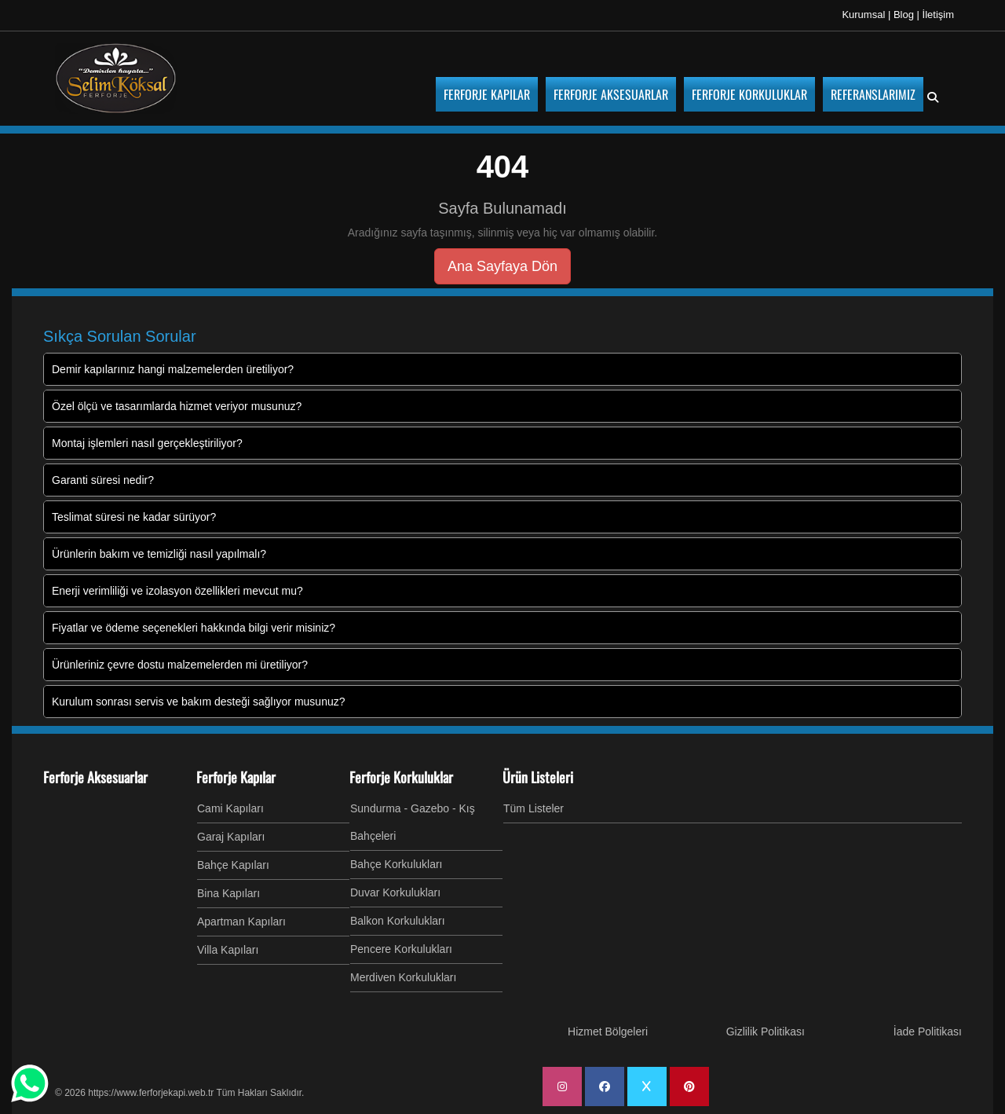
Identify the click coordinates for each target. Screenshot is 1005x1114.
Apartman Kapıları (241, 921)
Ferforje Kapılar (236, 777)
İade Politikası (928, 1031)
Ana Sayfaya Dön (502, 266)
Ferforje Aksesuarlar (95, 777)
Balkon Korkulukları (397, 920)
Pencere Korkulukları (401, 949)
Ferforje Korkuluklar (401, 777)
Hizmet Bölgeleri (608, 1031)
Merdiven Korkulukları (403, 977)
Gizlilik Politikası (765, 1031)
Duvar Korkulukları (395, 892)
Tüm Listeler (533, 808)
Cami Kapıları (230, 808)
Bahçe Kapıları (233, 865)
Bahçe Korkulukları (396, 864)
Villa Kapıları (227, 950)
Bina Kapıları (228, 893)
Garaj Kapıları (231, 836)
